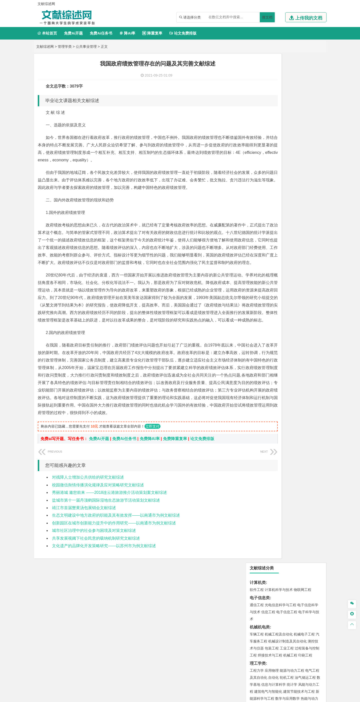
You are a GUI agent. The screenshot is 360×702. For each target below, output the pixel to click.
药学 (278, 507)
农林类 (256, 567)
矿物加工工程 (260, 463)
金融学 (295, 212)
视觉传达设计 (260, 536)
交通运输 (257, 301)
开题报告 (258, 597)
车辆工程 (257, 125)
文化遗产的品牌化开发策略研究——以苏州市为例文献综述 (104, 598)
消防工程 (309, 463)
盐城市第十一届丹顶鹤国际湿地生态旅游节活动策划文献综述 (106, 553)
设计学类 (258, 522)
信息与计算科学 (273, 176)
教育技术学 (304, 263)
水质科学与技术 (292, 440)
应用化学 (282, 500)
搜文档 (267, 17)
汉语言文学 (307, 270)
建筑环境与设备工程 (280, 389)
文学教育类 (260, 256)
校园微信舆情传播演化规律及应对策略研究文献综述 (98, 537)
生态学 (259, 581)
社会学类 (258, 551)
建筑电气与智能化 (268, 183)
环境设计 (257, 529)
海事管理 (257, 352)
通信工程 (257, 96)
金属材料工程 (285, 337)
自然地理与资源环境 (288, 418)
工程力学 (257, 162)
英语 (264, 263)
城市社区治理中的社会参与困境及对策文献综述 (94, 583)
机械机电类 (260, 118)
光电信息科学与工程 (280, 96)
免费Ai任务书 (101, 33)
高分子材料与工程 (301, 330)
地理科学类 (260, 404)
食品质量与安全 (262, 507)
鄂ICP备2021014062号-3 (201, 696)
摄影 (261, 543)
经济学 (307, 212)
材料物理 (272, 323)
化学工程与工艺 (262, 500)
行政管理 (265, 248)
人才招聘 (271, 650)
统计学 (292, 176)
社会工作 (279, 559)
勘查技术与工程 (288, 470)
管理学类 (65, 47)
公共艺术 (273, 543)
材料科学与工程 (262, 316)
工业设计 (305, 529)
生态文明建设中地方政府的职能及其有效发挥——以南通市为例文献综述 (116, 568)
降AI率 (127, 33)
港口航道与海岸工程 (280, 352)
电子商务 (282, 212)
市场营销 (257, 234)
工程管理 (297, 382)
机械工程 (290, 146)
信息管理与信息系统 (295, 234)
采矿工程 (294, 463)
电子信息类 (260, 89)
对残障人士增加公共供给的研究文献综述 (88, 530)
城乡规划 (312, 382)
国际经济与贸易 (262, 212)
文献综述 (258, 605)
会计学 (263, 241)
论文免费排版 (182, 33)
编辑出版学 (278, 263)
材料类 (256, 309)
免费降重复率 (175, 491)
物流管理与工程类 (266, 478)
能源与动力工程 (292, 162)
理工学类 (258, 154)
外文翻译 (258, 614)
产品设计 (290, 529)
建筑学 (255, 382)
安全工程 (279, 463)
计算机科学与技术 (279, 81)
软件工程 (257, 81)
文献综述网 (45, 47)
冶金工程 (268, 470)
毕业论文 (258, 589)
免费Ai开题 (73, 33)
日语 (317, 263)
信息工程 (268, 103)
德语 (275, 270)
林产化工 (314, 514)
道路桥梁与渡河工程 (280, 301)
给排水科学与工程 (275, 382)
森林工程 (303, 574)
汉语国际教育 (260, 270)
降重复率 (152, 33)
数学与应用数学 (287, 190)
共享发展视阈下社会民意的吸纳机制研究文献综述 (96, 591)
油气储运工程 (305, 169)
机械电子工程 (304, 125)
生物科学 (299, 514)
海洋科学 (261, 360)
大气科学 (265, 418)
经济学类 (258, 205)
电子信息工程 (286, 103)
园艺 (253, 574)
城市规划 (257, 389)
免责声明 (245, 657)
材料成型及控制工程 (291, 316)
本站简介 (245, 650)
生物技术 (312, 500)
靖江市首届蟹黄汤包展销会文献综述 (84, 560)
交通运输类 (260, 294)
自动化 (273, 169)
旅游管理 (280, 248)
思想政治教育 (260, 559)
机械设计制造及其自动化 (287, 132)
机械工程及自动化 (279, 125)
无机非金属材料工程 (295, 323)
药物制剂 (290, 507)
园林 (291, 574)
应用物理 (272, 162)
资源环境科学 (271, 447)
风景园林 (297, 536)
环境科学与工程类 (266, 433)
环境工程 (257, 440)
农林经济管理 (276, 574)
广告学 (255, 263)
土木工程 (272, 375)
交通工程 (304, 301)
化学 (287, 514)
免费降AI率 (150, 491)
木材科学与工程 (302, 197)
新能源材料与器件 (272, 330)
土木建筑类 (260, 368)
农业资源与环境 (278, 581)
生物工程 (276, 514)
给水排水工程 (268, 396)
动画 (316, 529)
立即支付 (153, 479)
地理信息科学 (260, 411)
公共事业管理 (86, 47)
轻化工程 (261, 514)
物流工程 (257, 485)
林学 (261, 574)
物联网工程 (302, 81)
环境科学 (272, 440)
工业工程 (287, 139)
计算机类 (258, 74)
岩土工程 (257, 375)
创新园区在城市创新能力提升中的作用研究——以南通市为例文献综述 (114, 575)
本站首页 (47, 33)
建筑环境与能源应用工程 (299, 375)
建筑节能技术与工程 (299, 183)
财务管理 (272, 234)
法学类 (256, 278)
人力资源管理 (301, 241)
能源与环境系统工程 (273, 197)
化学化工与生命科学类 (270, 493)
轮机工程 (287, 169)
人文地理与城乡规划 (287, 411)
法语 (291, 263)
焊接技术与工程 (270, 146)
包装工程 (272, 139)
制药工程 (297, 500)
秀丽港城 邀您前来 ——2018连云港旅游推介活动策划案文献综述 (109, 545)
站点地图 (229, 696)
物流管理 (272, 485)
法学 (253, 286)
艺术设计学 (273, 529)
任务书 (256, 622)
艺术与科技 (280, 536)
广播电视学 (288, 270)
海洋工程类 (260, 345)
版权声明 (297, 650)
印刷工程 (305, 146)
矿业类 (256, 455)
